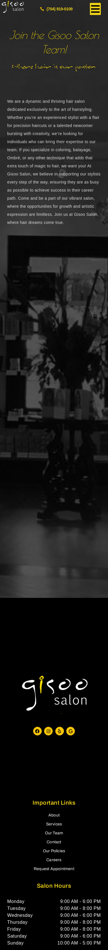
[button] (95, 9)
